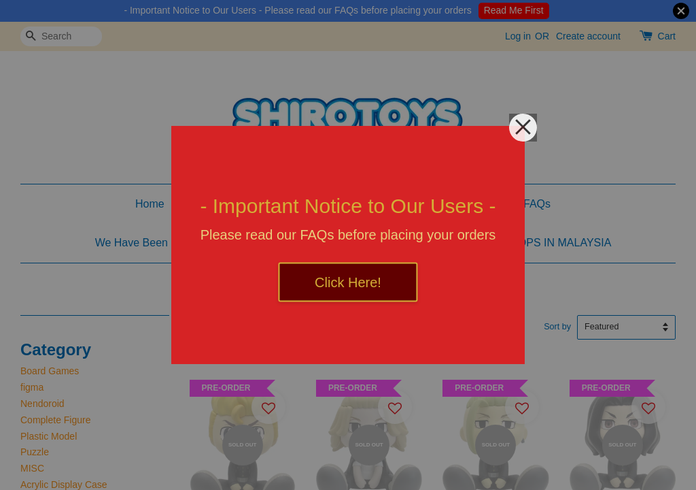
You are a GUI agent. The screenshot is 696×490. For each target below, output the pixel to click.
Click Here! (348, 282)
